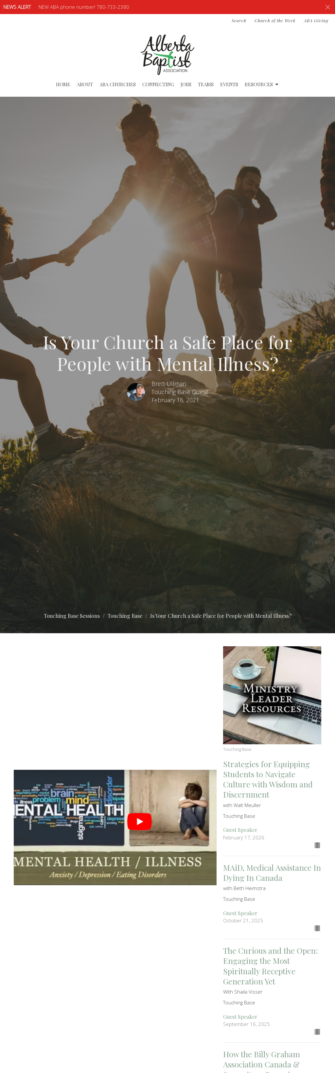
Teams (206, 84)
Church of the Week (275, 20)
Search (239, 20)
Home (63, 84)
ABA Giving (316, 20)
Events (229, 84)
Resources (262, 84)
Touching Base (125, 615)
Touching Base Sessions (72, 615)
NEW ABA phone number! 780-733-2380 (84, 7)
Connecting (158, 84)
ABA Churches (117, 84)
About (85, 84)
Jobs (186, 84)
